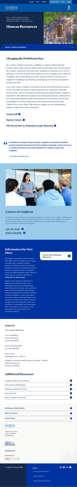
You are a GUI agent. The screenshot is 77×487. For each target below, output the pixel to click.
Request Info (55, 2)
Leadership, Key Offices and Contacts (17, 19)
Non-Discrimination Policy (41, 471)
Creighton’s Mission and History (17, 380)
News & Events (10, 393)
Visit (62, 2)
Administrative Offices (12, 21)
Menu (68, 8)
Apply (69, 2)
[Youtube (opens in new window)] (70, 467)
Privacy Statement (39, 476)
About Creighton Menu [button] (15, 47)
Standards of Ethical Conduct (16, 389)
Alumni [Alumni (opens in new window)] (31, 2)
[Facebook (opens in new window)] (63, 467)
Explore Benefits (14, 233)
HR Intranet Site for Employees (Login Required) (29, 125)
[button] (38, 408)
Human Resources (17, 330)
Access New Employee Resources (52, 256)
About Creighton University (20, 17)
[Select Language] (12, 459)
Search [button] (44, 2)
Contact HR (11, 114)
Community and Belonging (15, 385)
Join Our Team (13, 229)
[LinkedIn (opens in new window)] (60, 467)
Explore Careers (14, 120)
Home (8, 17)
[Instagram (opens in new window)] (67, 467)
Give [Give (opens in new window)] (38, 2)
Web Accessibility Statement (42, 481)
